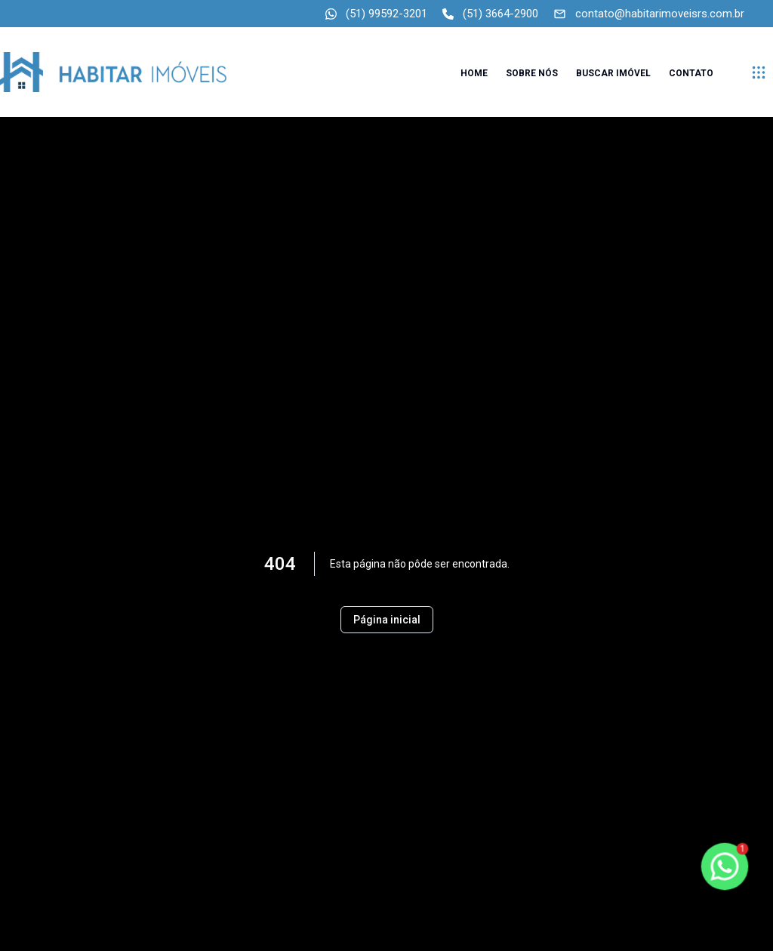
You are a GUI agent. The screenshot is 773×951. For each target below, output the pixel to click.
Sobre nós (532, 73)
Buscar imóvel (613, 73)
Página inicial (386, 620)
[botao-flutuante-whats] (725, 866)
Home (474, 73)
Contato (691, 73)
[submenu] (758, 72)
